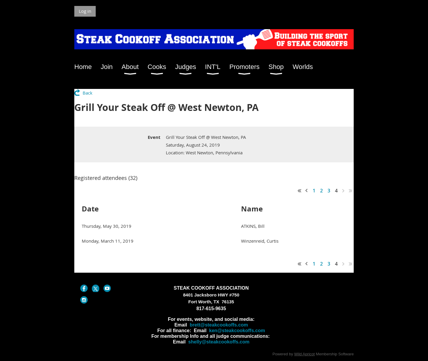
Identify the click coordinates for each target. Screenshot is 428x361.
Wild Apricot (304, 354)
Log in (85, 11)
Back (87, 93)
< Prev (307, 191)
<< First (300, 191)
